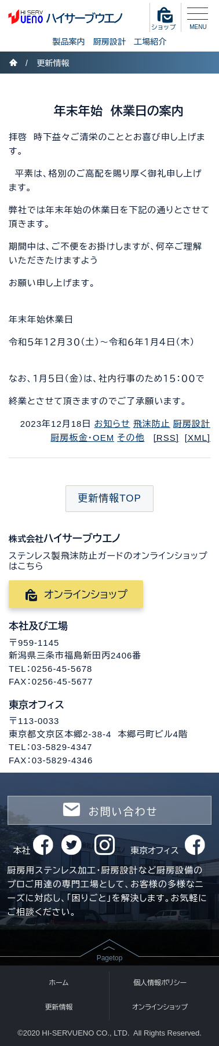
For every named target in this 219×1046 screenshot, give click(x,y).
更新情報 (53, 63)
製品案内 (69, 41)
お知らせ (112, 424)
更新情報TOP (109, 498)
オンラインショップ (75, 595)
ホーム (59, 983)
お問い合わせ (109, 809)
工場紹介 (150, 41)
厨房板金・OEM (83, 437)
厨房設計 (109, 41)
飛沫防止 (151, 424)
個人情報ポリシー (160, 983)
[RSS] (166, 437)
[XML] (197, 437)
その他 (130, 437)
